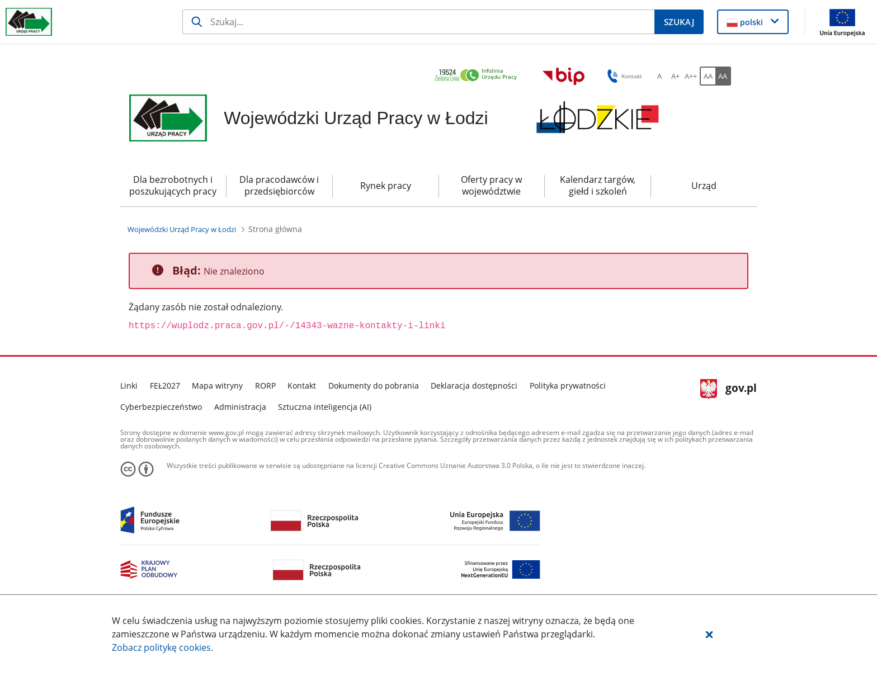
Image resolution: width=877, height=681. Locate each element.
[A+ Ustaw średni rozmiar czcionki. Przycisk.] (675, 76)
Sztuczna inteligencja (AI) (324, 406)
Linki (129, 385)
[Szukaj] (418, 22)
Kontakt (301, 385)
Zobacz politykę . (162, 647)
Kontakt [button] (622, 76)
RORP (265, 385)
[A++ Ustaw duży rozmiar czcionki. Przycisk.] (690, 76)
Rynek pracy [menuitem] (385, 185)
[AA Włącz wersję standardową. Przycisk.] (707, 76)
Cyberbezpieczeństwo (161, 406)
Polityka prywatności (568, 385)
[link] (479, 76)
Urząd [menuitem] (703, 185)
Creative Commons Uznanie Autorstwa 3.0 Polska (455, 465)
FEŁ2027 (165, 385)
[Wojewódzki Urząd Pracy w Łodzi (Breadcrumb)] (182, 229)
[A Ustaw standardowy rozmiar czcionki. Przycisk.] (659, 76)
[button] (709, 634)
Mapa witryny (217, 385)
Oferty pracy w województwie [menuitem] (491, 185)
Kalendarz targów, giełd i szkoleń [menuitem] (597, 185)
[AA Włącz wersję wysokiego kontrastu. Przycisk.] (723, 76)
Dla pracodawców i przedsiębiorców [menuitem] (279, 185)
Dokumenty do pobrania (373, 385)
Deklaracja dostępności (474, 385)
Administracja (240, 406)
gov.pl (728, 389)
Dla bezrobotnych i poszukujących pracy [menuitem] (172, 185)
